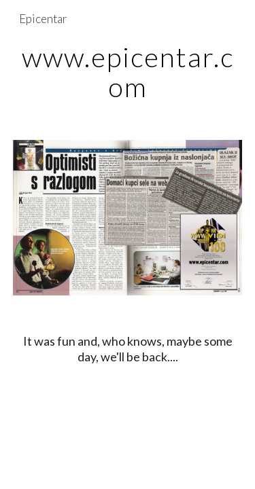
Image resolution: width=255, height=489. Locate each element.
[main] (128, 72)
